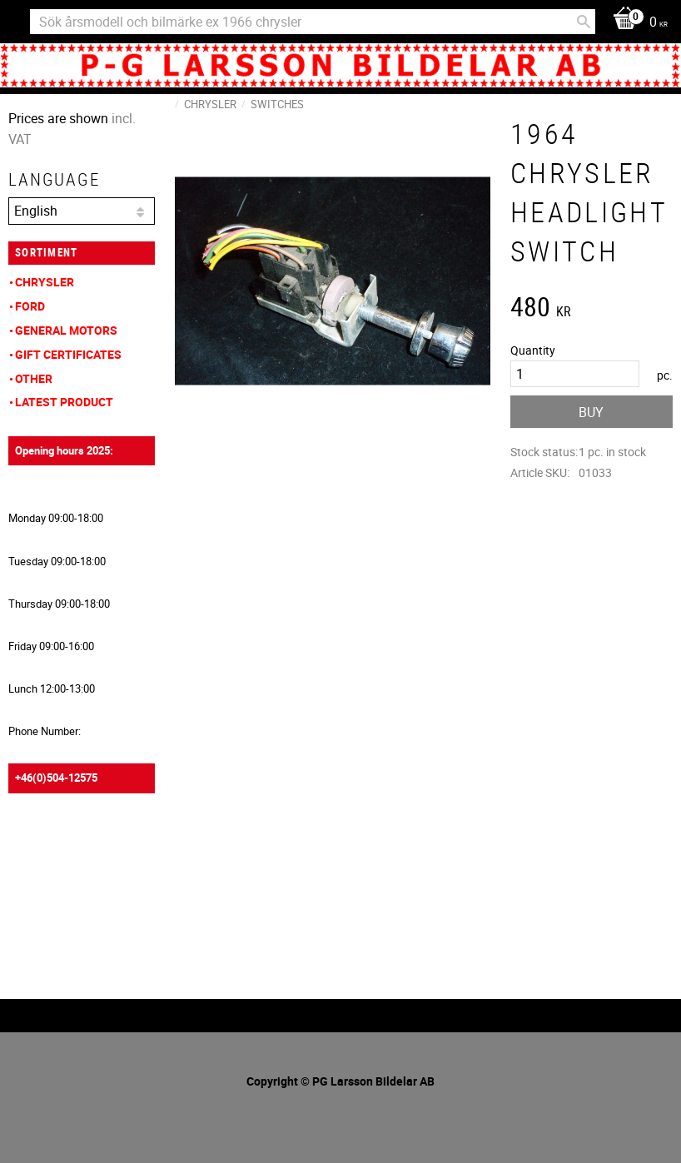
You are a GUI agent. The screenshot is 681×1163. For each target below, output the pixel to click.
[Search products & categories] (312, 21)
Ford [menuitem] (30, 306)
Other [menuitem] (33, 378)
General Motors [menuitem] (66, 330)
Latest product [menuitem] (64, 402)
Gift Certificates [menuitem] (68, 354)
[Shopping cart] (636, 23)
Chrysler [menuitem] (44, 282)
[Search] (583, 21)
